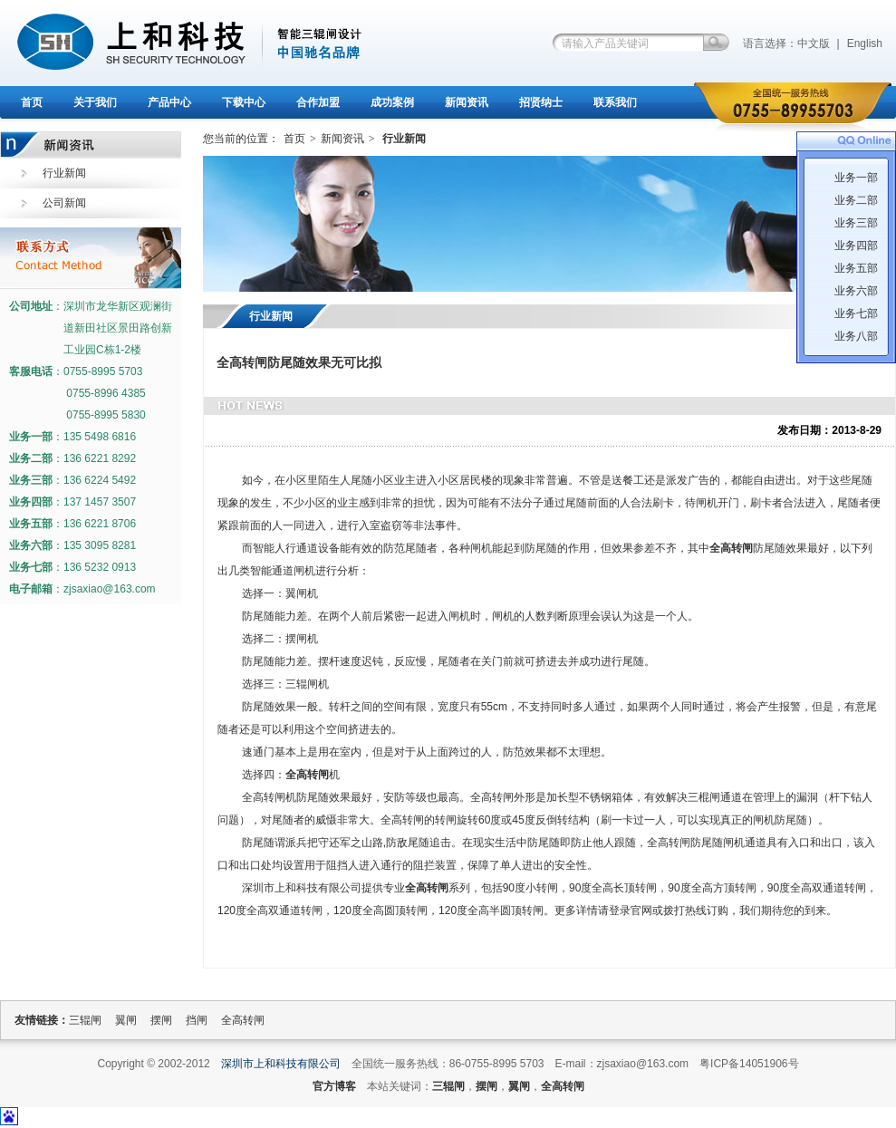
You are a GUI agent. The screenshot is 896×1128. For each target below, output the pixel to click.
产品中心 (169, 102)
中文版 (813, 43)
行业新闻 (64, 173)
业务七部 (856, 313)
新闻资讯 (466, 102)
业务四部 (856, 245)
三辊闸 (85, 1020)
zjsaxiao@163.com (109, 589)
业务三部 (856, 223)
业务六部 (856, 290)
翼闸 (126, 1020)
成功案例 (392, 102)
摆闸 (161, 1020)
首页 (32, 102)
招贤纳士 (541, 102)
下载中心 (243, 102)
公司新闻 (64, 203)
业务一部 (856, 177)
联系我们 (615, 102)
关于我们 (95, 102)
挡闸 (196, 1020)
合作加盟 (318, 102)
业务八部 (856, 336)
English (864, 43)
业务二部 (856, 200)
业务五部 (856, 268)
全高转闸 (731, 548)
